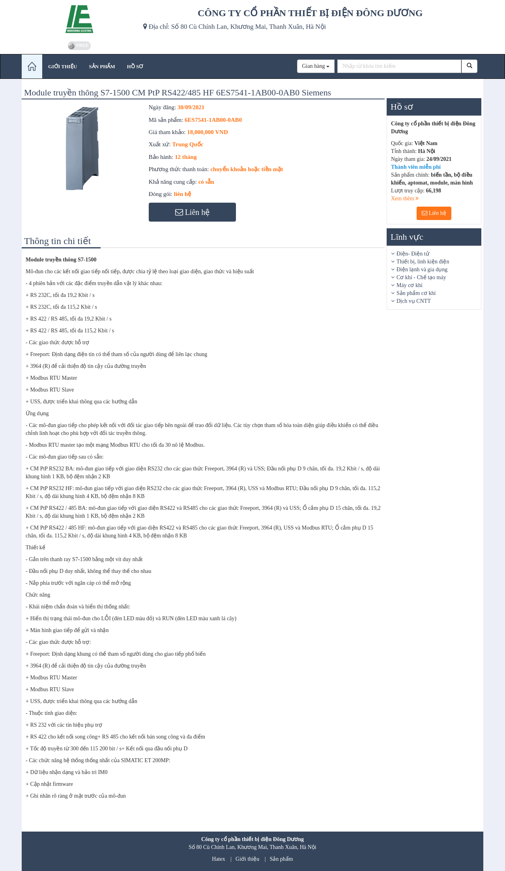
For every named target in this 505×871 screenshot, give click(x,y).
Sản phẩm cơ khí (416, 293)
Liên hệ (434, 213)
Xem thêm (405, 198)
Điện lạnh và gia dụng (422, 269)
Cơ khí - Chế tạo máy (421, 277)
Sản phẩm (281, 859)
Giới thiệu (247, 859)
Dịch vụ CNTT (414, 301)
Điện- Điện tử (413, 254)
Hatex (218, 859)
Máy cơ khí (410, 285)
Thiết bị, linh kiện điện (423, 262)
